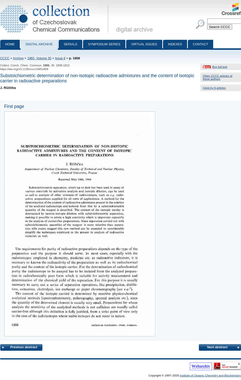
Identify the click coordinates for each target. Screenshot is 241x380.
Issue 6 (60, 58)
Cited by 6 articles (214, 87)
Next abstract (217, 347)
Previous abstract (23, 347)
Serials (70, 44)
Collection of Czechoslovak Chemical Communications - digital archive (55, 5)
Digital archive (39, 44)
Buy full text (219, 66)
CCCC (5, 58)
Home (10, 44)
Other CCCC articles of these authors (217, 77)
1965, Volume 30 (39, 58)
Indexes (175, 44)
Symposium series (104, 44)
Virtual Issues (144, 44)
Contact (200, 44)
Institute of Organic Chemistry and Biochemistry (210, 375)
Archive (18, 58)
